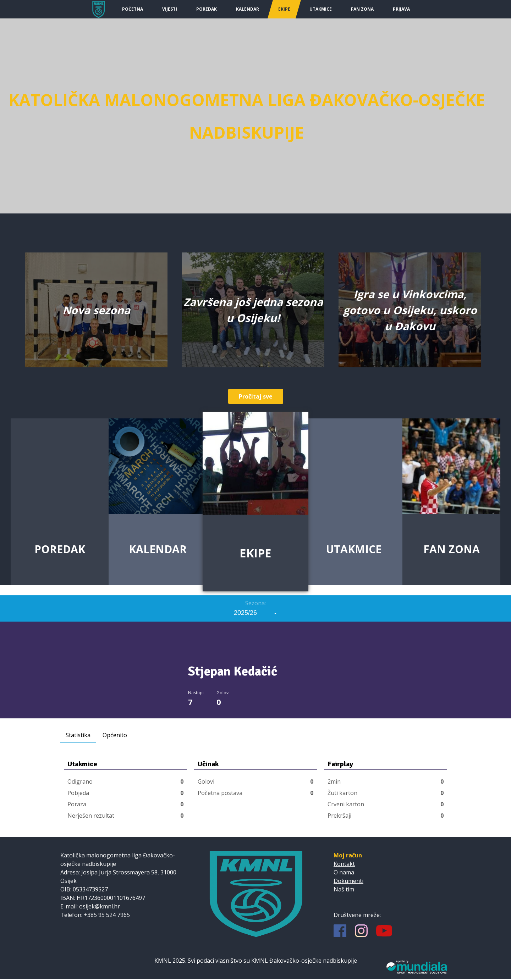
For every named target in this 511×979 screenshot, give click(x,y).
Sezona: (255, 603)
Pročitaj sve (256, 396)
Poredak (206, 9)
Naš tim (344, 889)
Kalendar (247, 9)
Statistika (78, 735)
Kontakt (344, 864)
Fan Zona (362, 9)
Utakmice (320, 9)
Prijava (401, 9)
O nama (344, 872)
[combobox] (255, 612)
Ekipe (284, 9)
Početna (132, 9)
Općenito (115, 735)
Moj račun (348, 855)
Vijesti (169, 9)
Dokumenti (348, 881)
